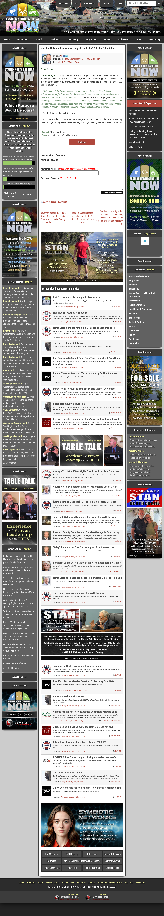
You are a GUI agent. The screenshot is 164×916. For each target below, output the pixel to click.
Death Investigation (137, 142)
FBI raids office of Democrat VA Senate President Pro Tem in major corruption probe (19, 647)
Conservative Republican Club (68, 698)
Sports (131, 326)
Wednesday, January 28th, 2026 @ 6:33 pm (74, 692)
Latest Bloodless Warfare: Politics (60, 290)
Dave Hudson (117, 558)
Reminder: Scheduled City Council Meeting (143, 112)
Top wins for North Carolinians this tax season (77, 667)
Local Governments (137, 305)
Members (106, 3)
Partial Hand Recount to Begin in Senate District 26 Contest (84, 390)
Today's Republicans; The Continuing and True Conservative (83, 548)
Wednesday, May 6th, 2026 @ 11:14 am (72, 308)
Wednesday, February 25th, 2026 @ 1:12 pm (74, 543)
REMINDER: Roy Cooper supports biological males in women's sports (84, 760)
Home (7, 39)
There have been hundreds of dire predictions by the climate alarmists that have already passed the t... (19, 320)
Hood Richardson (116, 353)
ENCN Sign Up (71, 855)
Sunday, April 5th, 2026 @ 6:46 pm (71, 399)
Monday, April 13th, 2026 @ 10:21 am (72, 339)
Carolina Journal (116, 429)
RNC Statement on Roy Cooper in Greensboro (18, 657)
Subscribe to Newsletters (110, 884)
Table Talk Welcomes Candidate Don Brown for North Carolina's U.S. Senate (85, 520)
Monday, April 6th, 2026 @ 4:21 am (71, 384)
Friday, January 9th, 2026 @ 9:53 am (72, 783)
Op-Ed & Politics (136, 322)
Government (22, 39)
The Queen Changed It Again (68, 344)
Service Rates (52, 884)
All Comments (9, 462)
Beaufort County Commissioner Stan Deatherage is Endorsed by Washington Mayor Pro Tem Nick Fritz (86, 535)
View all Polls (27, 195)
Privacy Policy (68, 884)
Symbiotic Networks (137, 462)
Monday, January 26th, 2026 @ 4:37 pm (73, 707)
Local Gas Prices (136, 436)
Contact (31, 884)
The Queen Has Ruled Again (67, 774)
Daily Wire (118, 369)
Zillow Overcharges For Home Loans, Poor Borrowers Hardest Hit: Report (87, 791)
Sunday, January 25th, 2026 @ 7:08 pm (72, 722)
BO (76, 3)
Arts (139, 39)
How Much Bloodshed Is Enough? (70, 314)
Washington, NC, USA (144, 246)
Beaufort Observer (112, 855)
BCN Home (92, 855)
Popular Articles (136, 451)
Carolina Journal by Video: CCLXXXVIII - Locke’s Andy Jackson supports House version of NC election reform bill (109, 219)
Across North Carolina (138, 276)
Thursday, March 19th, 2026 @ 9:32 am (72, 430)
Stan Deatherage (116, 527)
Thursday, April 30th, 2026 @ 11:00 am (72, 323)
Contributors (89, 3)
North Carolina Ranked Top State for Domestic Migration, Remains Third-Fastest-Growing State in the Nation (87, 581)
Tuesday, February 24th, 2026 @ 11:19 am (73, 573)
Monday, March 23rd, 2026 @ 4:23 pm (72, 415)
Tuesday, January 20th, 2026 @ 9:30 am (73, 753)
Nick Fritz (118, 543)
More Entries (73, 62)
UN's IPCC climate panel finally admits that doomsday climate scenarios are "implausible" (17, 625)
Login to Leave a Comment (55, 203)
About (40, 884)
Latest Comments (51, 869)
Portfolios (51, 862)
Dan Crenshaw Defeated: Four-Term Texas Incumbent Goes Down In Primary (86, 361)
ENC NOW (61, 62)
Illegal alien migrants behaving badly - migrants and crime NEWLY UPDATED (18, 592)
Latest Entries (112, 869)
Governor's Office (116, 588)
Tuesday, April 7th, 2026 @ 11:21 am (72, 369)
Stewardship (154, 39)
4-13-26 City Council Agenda (141, 126)
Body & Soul (90, 39)
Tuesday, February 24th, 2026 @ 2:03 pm (73, 558)
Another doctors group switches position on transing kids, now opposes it (18, 570)
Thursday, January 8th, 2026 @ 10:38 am (73, 798)
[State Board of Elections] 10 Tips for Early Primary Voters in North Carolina (84, 505)
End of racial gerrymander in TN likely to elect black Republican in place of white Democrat (18, 559)
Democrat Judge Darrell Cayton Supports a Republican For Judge (87, 564)
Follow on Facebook (86, 884)
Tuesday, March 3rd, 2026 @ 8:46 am (72, 497)
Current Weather (112, 862)
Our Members (51, 855)
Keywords (140, 884)
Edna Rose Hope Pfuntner (15, 663)
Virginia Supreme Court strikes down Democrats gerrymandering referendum (18, 581)
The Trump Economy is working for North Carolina (79, 594)
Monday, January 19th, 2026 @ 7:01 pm (73, 768)
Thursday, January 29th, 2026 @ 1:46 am (73, 604)
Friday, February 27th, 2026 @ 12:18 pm (73, 528)
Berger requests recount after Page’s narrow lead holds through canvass (86, 422)
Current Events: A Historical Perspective (81, 862)
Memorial (132, 313)
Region (107, 39)
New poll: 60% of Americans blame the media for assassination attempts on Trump (18, 636)
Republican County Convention (69, 405)
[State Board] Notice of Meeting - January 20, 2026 (79, 743)
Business (55, 39)
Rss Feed (129, 884)
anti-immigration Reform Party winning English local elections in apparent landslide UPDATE (18, 603)
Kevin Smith (117, 308)
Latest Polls (71, 869)
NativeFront (123, 39)
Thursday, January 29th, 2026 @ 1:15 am (73, 677)
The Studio (133, 343)
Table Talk (63, 3)
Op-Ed (39, 39)
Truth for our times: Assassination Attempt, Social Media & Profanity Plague (18, 614)
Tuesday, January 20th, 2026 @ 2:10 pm (73, 738)
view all (26, 125)
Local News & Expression (140, 309)
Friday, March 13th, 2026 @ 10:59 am (72, 482)
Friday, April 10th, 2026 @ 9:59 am (71, 354)
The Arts (132, 334)
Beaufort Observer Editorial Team (111, 722)
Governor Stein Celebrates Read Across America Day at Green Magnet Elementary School (85, 490)
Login (120, 3)
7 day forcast (149, 233)
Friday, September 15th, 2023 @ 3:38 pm (82, 59)
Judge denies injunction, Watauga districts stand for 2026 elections (83, 730)
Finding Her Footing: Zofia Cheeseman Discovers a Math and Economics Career (143, 134)
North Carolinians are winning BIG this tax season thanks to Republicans (84, 331)
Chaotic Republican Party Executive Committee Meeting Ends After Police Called (85, 715)
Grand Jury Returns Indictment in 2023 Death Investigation (143, 120)
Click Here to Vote (11, 193)
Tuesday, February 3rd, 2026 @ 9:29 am (72, 589)
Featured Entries (92, 869)
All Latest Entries (11, 668)
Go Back (82, 142)
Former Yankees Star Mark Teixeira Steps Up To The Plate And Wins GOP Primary (85, 376)
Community (73, 39)
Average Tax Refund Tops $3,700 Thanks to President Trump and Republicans (86, 474)
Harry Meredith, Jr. (115, 573)
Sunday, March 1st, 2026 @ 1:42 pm (71, 513)
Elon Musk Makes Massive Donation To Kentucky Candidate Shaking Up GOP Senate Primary (83, 684)
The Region (133, 339)
